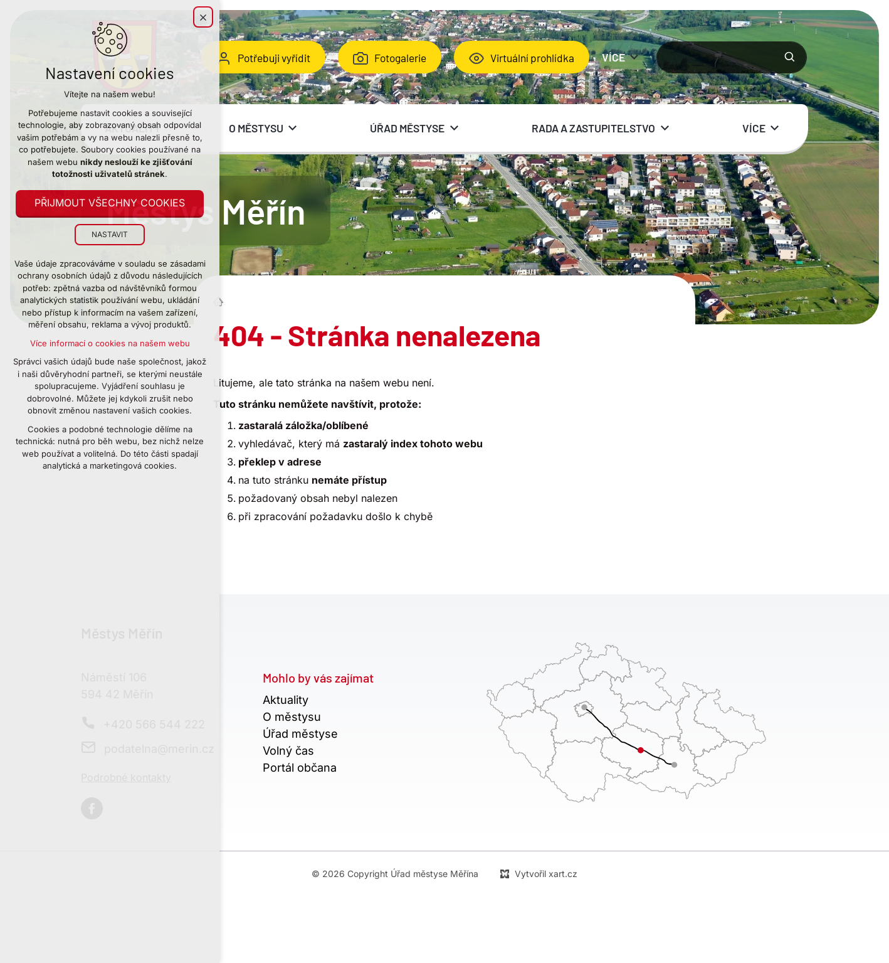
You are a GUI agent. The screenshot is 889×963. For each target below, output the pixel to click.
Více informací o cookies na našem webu (110, 343)
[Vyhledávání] (790, 57)
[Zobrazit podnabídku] (634, 57)
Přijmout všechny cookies (109, 203)
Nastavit (110, 234)
